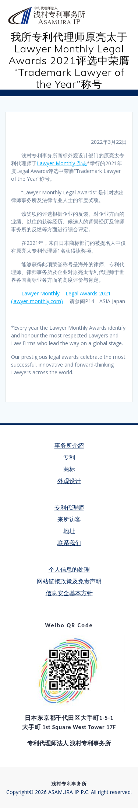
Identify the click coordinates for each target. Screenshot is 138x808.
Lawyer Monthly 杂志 (62, 163)
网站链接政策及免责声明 (69, 581)
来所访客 (69, 519)
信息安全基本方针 (69, 593)
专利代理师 (69, 507)
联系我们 (69, 543)
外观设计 (69, 481)
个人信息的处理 (69, 569)
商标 (69, 469)
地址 (69, 531)
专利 (69, 457)
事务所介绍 (69, 445)
